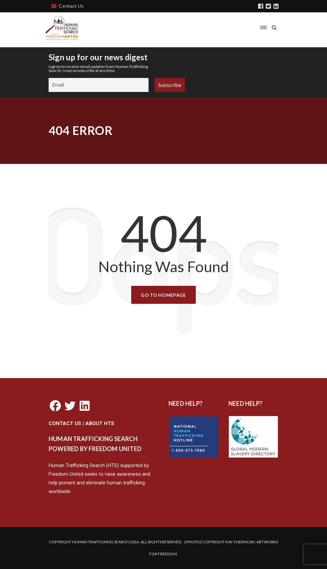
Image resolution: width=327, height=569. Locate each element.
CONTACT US (65, 423)
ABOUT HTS (99, 423)
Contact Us (67, 6)
